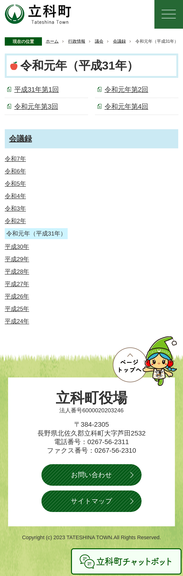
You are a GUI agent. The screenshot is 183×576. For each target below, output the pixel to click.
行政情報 (76, 41)
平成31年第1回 (36, 89)
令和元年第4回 (126, 106)
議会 (99, 41)
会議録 (119, 41)
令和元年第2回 (126, 89)
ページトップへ (145, 361)
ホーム (52, 41)
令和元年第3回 (36, 106)
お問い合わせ (91, 475)
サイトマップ (91, 501)
